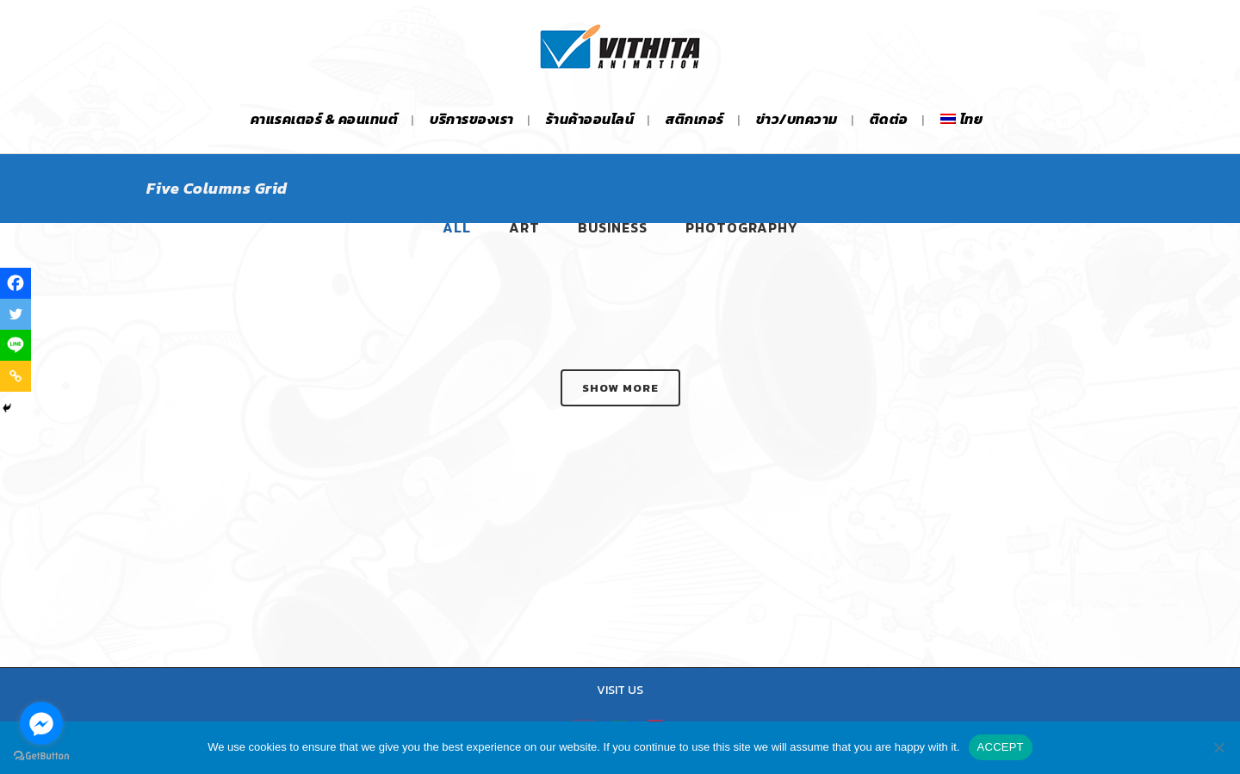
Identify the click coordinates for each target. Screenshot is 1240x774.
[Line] (15, 345)
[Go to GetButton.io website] (41, 756)
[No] (1218, 747)
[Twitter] (15, 314)
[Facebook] (15, 283)
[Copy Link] (15, 376)
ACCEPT (1000, 746)
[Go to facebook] (41, 723)
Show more (620, 388)
